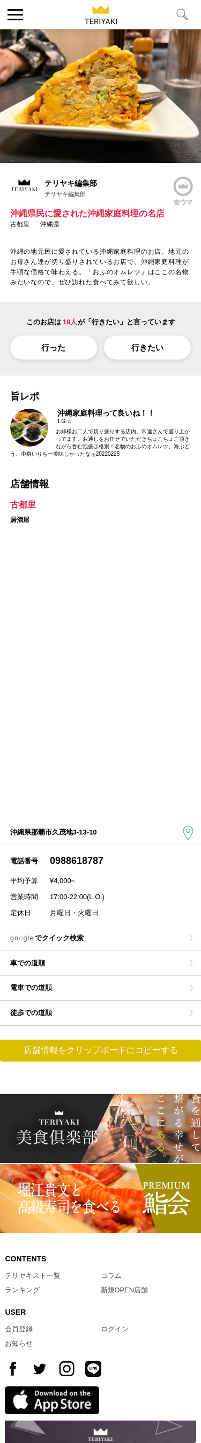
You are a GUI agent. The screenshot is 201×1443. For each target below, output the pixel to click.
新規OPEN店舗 (124, 1290)
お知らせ (19, 1343)
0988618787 (76, 860)
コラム (111, 1276)
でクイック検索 (47, 938)
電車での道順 (31, 988)
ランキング (22, 1290)
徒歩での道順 (31, 1013)
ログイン (115, 1329)
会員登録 (19, 1329)
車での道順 (27, 963)
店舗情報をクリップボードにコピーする (101, 1050)
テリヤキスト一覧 (33, 1276)
